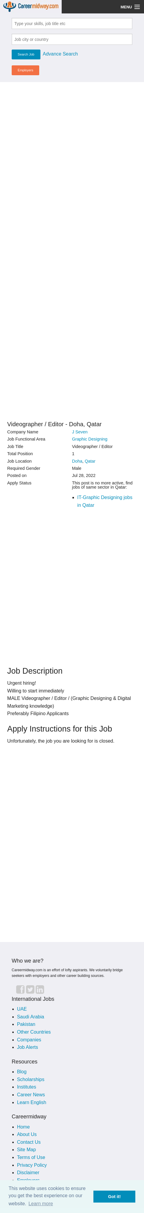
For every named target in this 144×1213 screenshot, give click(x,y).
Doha (77, 461)
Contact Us (29, 1142)
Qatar (90, 461)
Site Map (26, 1149)
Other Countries (34, 1032)
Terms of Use (31, 1157)
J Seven (79, 432)
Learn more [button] (40, 1203)
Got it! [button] (114, 1196)
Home (23, 1126)
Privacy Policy (32, 1165)
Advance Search (60, 53)
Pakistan (26, 1024)
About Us (27, 1134)
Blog (22, 1071)
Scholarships (31, 1079)
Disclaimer (28, 1172)
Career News (31, 1094)
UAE (22, 1009)
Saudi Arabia (30, 1016)
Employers (25, 70)
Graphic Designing (89, 439)
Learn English (31, 1102)
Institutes (26, 1086)
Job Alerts (27, 1047)
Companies (29, 1039)
